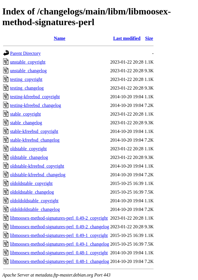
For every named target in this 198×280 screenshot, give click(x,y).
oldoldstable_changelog (32, 192)
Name (59, 38)
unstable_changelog (28, 70)
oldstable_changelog (29, 157)
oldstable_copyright (28, 148)
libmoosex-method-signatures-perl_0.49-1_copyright (59, 235)
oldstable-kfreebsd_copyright (37, 166)
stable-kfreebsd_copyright (34, 131)
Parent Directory (25, 53)
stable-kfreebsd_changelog (34, 140)
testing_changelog (27, 88)
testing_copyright (26, 79)
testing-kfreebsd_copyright (35, 96)
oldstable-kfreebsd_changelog (37, 174)
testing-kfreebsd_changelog (35, 105)
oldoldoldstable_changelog (35, 209)
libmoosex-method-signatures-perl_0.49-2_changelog (59, 226)
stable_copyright (25, 114)
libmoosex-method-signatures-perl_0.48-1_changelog (59, 261)
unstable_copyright (28, 62)
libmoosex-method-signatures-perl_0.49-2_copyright (59, 218)
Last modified (127, 38)
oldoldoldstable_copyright (34, 200)
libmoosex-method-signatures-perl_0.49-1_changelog (59, 244)
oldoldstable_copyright (31, 183)
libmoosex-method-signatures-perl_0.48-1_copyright (59, 252)
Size (149, 38)
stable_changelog (26, 122)
